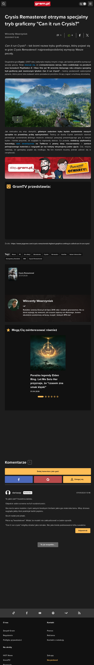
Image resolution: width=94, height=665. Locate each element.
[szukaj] (3, 3)
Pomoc (50, 630)
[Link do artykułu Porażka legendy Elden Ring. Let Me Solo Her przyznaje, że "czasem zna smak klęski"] (48, 364)
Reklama (51, 635)
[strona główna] (42, 3)
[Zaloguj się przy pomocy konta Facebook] (19, 479)
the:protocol (52, 660)
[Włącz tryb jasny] (83, 4)
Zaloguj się (78, 479)
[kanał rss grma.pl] (80, 613)
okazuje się (30, 64)
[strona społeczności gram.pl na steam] (67, 613)
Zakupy (50, 655)
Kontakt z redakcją (55, 640)
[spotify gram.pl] (54, 613)
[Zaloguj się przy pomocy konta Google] (48, 479)
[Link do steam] (24, 306)
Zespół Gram (9, 630)
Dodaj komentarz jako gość (48, 471)
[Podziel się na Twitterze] (87, 35)
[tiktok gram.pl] (14, 613)
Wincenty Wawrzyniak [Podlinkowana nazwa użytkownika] (16, 33)
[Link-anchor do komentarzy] (58, 35)
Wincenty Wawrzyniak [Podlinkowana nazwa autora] (38, 301)
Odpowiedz (82, 530)
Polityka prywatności (12, 640)
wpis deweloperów (25, 143)
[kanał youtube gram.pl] (40, 613)
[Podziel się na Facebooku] (80, 35)
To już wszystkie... (48, 544)
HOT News (8, 655)
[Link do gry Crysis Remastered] (22, 274)
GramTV (6, 660)
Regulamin (8, 635)
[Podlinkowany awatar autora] (14, 305)
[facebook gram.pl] (27, 613)
